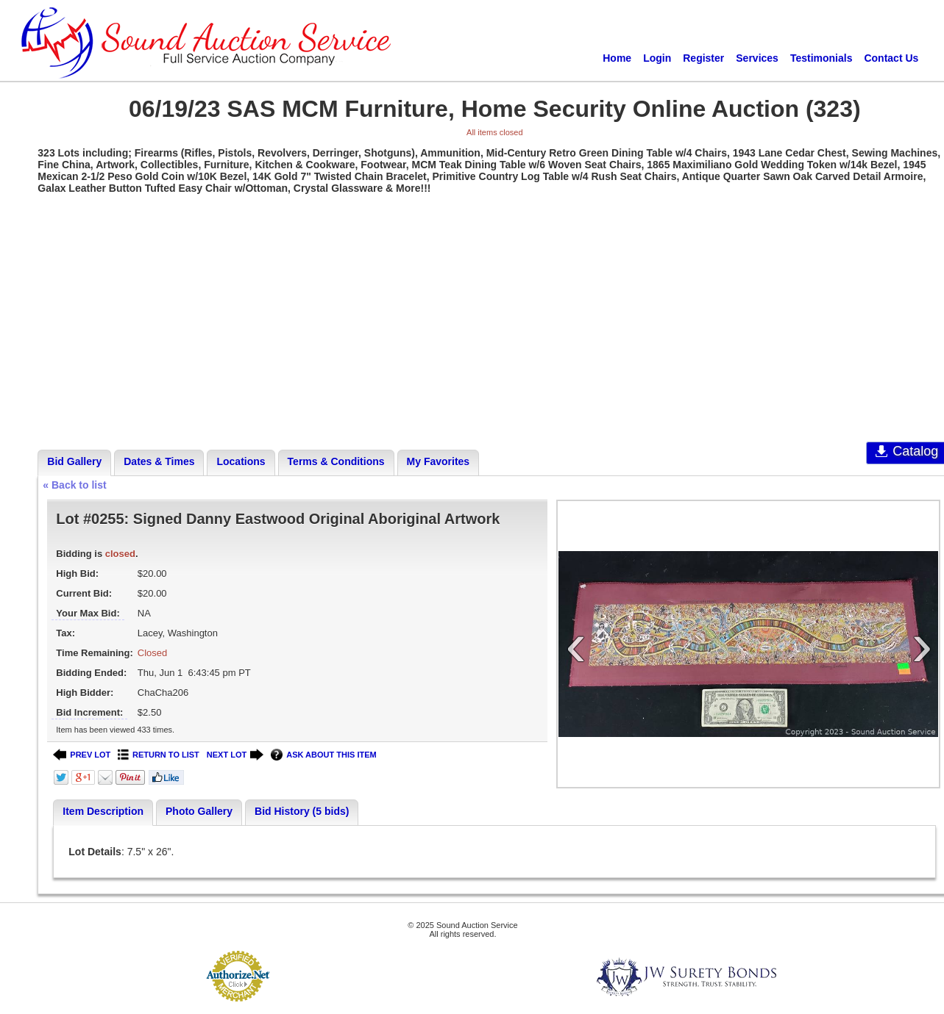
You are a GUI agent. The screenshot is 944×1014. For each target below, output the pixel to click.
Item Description (103, 811)
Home (617, 58)
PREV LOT (81, 754)
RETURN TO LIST (158, 754)
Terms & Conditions (336, 461)
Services (757, 58)
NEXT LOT (235, 754)
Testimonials (821, 58)
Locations (240, 461)
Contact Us (891, 58)
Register (703, 58)
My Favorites (438, 461)
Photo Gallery (199, 811)
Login (657, 58)
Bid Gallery (74, 461)
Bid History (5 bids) (302, 811)
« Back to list (74, 485)
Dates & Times (159, 461)
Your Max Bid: (87, 613)
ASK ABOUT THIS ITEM (323, 754)
